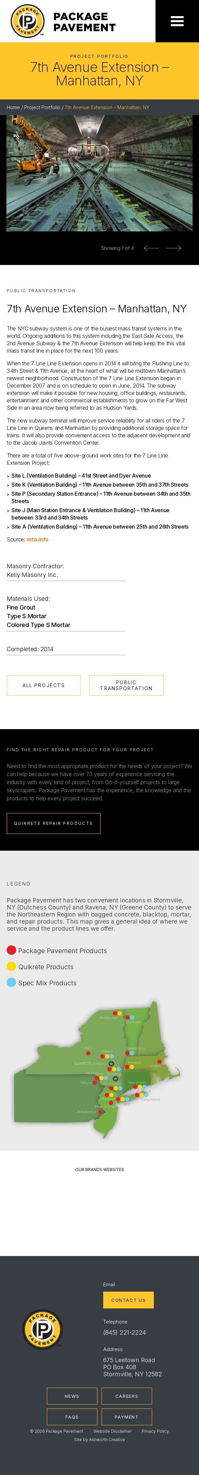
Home (13, 107)
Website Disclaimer (112, 1431)
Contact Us (128, 1300)
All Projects (44, 685)
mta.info (37, 539)
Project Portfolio (42, 107)
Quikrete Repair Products (53, 823)
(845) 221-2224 (124, 1332)
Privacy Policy (155, 1431)
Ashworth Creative (107, 1439)
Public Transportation (126, 685)
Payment (127, 1417)
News (72, 1396)
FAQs (72, 1417)
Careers (126, 1396)
